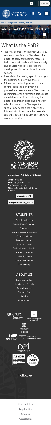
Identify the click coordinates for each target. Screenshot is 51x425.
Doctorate (24, 228)
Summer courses (24, 244)
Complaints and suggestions (21, 202)
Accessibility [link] (25, 418)
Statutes (24, 296)
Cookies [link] (25, 413)
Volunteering (24, 264)
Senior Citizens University (24, 248)
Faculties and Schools (24, 284)
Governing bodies (24, 280)
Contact (44, 3)
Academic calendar (24, 252)
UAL (3, 22)
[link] (45, 3)
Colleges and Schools (15, 22)
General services (24, 288)
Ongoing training (24, 236)
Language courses (24, 240)
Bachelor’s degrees (24, 220)
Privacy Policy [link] (25, 404)
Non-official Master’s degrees (24, 232)
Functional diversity (24, 260)
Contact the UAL (24, 196)
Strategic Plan (24, 292)
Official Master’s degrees (24, 224)
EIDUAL (29, 22)
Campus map (24, 300)
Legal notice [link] (25, 409)
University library (24, 256)
